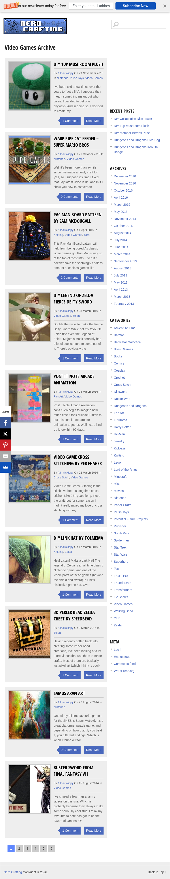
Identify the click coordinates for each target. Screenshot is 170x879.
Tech (117, 568)
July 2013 (120, 275)
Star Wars (121, 554)
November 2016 (125, 183)
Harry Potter (122, 427)
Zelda (76, 315)
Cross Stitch (61, 477)
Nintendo (62, 78)
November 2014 (125, 219)
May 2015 (120, 211)
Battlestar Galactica (127, 342)
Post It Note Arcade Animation (74, 379)
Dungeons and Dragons (130, 406)
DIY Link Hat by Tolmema (78, 538)
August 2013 (122, 268)
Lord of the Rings (126, 469)
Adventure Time (125, 328)
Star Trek (120, 547)
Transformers (123, 590)
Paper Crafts (122, 505)
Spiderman (121, 540)
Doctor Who (122, 399)
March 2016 (122, 204)
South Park (121, 533)
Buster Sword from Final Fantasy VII (73, 770)
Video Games (94, 78)
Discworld (120, 391)
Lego (117, 462)
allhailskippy (66, 73)
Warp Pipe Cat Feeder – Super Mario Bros (76, 141)
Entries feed (122, 656)
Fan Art (58, 396)
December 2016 (125, 176)
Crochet (119, 377)
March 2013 (122, 296)
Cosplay (119, 370)
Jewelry (119, 441)
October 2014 (123, 226)
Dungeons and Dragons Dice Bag (137, 140)
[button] (85, 6)
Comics (119, 363)
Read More (93, 121)
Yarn (87, 234)
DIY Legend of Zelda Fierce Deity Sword (73, 298)
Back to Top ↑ (157, 872)
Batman (119, 335)
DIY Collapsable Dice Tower (133, 119)
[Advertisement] (140, 70)
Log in (118, 649)
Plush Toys (77, 78)
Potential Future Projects (131, 519)
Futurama (120, 420)
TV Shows (121, 597)
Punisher (120, 526)
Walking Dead (123, 611)
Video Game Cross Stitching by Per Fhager (78, 460)
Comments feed (125, 664)
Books (118, 356)
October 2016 (123, 190)
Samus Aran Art (69, 693)
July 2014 (120, 240)
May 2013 (120, 282)
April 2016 (121, 197)
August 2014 (122, 233)
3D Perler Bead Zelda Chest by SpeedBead (74, 615)
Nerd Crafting (35, 26)
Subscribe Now (135, 6)
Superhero (121, 561)
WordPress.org (124, 671)
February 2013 (124, 303)
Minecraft (120, 476)
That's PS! (121, 576)
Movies (119, 491)
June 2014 (121, 247)
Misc (117, 484)
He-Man (119, 434)
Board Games (123, 349)
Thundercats (122, 583)
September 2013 (125, 261)
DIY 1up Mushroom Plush (78, 64)
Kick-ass (120, 448)
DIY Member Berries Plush (132, 133)
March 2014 (122, 254)
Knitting (58, 234)
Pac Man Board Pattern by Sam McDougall (78, 217)
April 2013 (121, 289)
